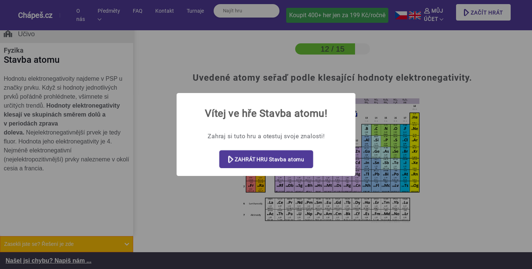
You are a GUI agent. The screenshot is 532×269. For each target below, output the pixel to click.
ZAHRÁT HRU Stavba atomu (266, 160)
